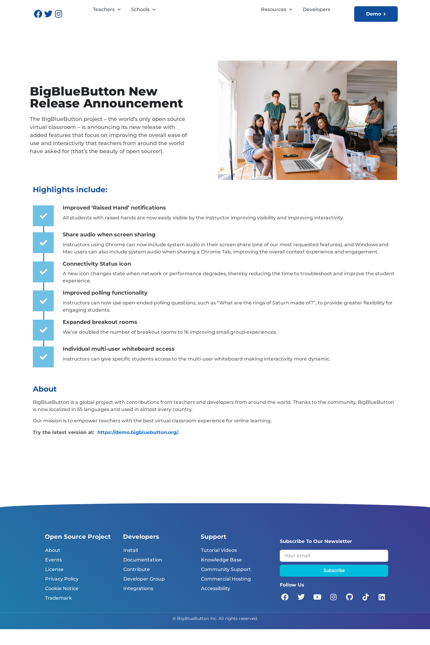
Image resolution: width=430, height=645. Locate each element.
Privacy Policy (62, 595)
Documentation (142, 575)
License (54, 585)
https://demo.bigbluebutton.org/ (137, 448)
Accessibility (215, 604)
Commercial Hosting (226, 595)
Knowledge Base (221, 575)
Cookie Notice (62, 604)
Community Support (226, 585)
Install (130, 566)
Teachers (107, 21)
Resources (276, 21)
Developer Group (144, 595)
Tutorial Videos (219, 566)
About (52, 566)
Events (53, 575)
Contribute (136, 585)
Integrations (138, 604)
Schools (143, 21)
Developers (316, 21)
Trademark (58, 614)
